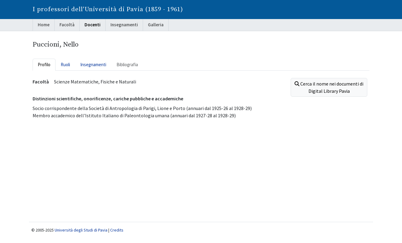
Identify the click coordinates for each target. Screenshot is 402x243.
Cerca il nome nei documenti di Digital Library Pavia (329, 87)
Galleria (156, 25)
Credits (116, 230)
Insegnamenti (124, 25)
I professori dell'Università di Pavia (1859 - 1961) (108, 9)
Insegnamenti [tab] (93, 64)
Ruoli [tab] (65, 64)
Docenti (93, 25)
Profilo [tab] (44, 64)
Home (43, 25)
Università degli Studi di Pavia (81, 230)
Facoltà (67, 25)
